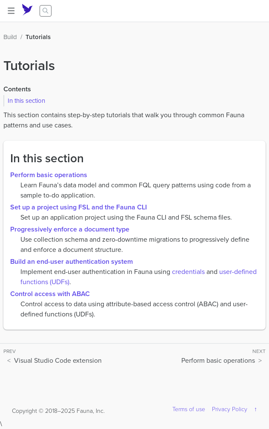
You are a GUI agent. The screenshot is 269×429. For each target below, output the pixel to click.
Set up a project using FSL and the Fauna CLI (78, 207)
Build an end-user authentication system (71, 261)
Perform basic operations (48, 175)
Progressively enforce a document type (69, 229)
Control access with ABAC (50, 294)
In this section (26, 100)
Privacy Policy (229, 409)
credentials (188, 272)
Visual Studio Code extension (58, 360)
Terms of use (188, 409)
